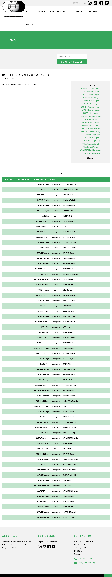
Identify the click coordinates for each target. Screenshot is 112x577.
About (42, 12)
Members (78, 12)
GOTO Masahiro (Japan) (90, 86)
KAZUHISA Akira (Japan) (90, 99)
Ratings (94, 12)
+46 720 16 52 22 (83, 554)
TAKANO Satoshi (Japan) (91, 130)
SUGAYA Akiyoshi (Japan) (90, 123)
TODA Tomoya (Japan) (90, 139)
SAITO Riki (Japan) (90, 114)
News (29, 24)
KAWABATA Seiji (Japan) (90, 96)
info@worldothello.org (84, 557)
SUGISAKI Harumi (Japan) (90, 126)
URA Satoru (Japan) (90, 142)
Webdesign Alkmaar (15, 573)
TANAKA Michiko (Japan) (91, 136)
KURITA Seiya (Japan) (90, 108)
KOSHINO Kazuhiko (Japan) (90, 102)
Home (29, 12)
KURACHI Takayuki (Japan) (90, 105)
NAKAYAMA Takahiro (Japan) (90, 111)
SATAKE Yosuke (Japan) (90, 117)
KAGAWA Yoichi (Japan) (90, 89)
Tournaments (59, 12)
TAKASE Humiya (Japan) (90, 133)
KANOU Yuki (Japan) (90, 93)
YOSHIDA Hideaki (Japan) (90, 148)
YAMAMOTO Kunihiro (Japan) (90, 145)
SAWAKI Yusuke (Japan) (90, 120)
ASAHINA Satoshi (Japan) (90, 83)
